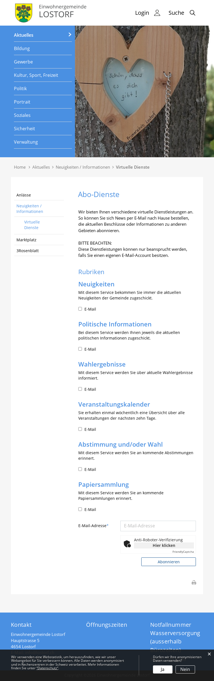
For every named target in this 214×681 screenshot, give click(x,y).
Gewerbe (23, 62)
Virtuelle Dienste (32, 224)
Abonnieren (169, 561)
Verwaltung (26, 142)
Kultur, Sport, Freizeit (36, 75)
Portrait (22, 102)
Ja (162, 669)
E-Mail (87, 309)
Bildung (22, 48)
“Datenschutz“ (47, 668)
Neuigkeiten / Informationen (29, 208)
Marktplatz (26, 239)
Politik (20, 88)
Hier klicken (164, 545)
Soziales (22, 115)
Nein (185, 669)
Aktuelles (23, 35)
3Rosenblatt (27, 250)
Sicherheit (24, 129)
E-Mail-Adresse (93, 525)
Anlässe (23, 195)
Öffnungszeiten (106, 624)
